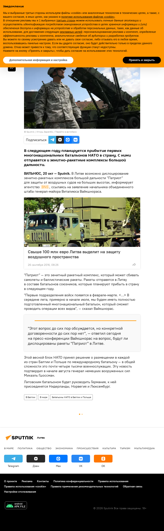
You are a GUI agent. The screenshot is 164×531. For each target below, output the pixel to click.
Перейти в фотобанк (66, 131)
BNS (45, 187)
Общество (44, 448)
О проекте (10, 481)
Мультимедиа (144, 448)
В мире (43, 397)
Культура (109, 448)
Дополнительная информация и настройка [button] (38, 60)
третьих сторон (65, 20)
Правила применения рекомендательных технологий (84, 486)
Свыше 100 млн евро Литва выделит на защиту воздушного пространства (74, 254)
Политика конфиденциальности (73, 481)
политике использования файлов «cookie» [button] (87, 16)
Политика (25, 448)
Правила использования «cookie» (25, 486)
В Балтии (30, 397)
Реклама (27, 481)
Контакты (43, 481)
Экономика (64, 448)
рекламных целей (71, 31)
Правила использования (113, 481)
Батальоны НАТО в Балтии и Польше (71, 397)
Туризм (125, 448)
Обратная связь (132, 486)
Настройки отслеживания (20, 491)
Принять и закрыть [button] (142, 60)
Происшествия (88, 448)
